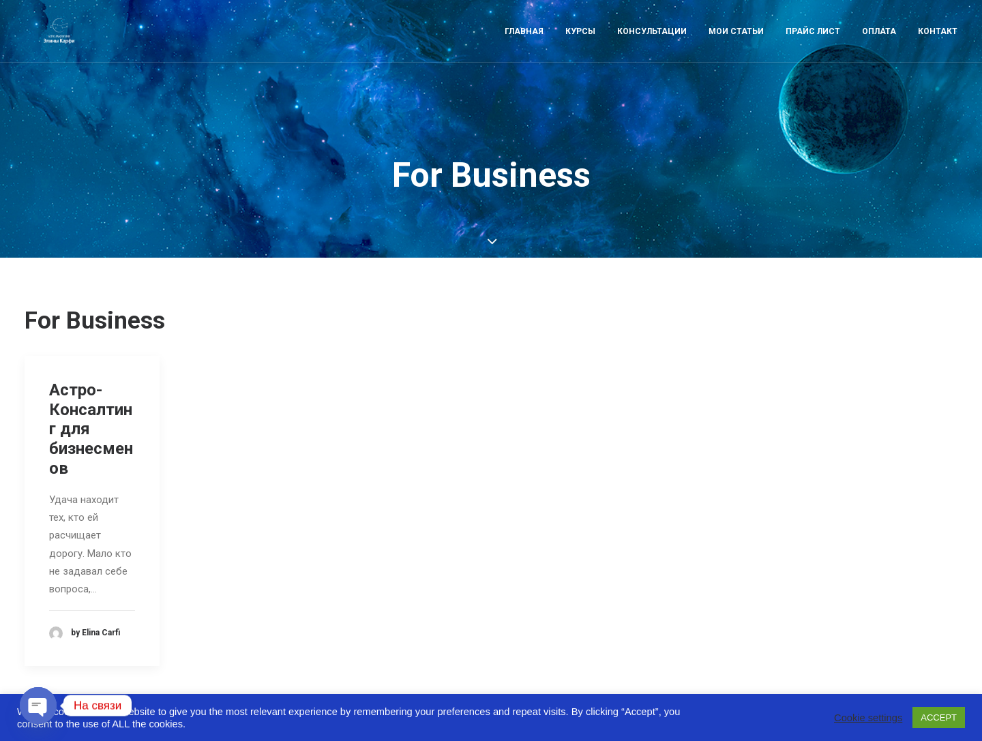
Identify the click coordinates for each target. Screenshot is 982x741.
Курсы (580, 45)
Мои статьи (736, 45)
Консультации (652, 45)
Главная (524, 45)
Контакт (937, 45)
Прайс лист (813, 45)
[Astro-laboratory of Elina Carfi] (58, 45)
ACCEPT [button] (939, 717)
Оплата (879, 45)
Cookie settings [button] (868, 717)
